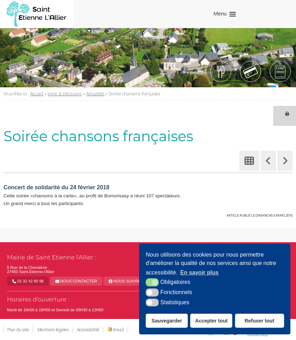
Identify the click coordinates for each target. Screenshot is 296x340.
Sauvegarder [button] (167, 321)
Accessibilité (88, 330)
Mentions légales (53, 330)
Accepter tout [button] (211, 321)
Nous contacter (76, 281)
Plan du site (18, 330)
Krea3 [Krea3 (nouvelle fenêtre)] (116, 330)
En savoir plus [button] (199, 273)
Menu (220, 13)
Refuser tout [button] (259, 321)
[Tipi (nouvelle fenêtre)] (250, 71)
